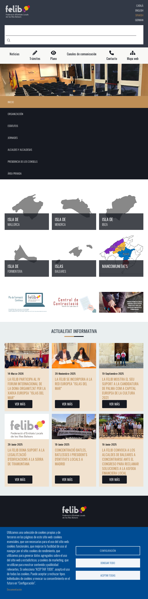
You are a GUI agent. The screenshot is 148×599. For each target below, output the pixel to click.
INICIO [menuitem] (11, 102)
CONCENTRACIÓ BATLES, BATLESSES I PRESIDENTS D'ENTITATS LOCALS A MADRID (71, 456)
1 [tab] (74, 91)
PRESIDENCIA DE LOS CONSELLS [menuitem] (22, 161)
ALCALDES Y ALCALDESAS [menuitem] (20, 149)
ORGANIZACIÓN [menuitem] (15, 114)
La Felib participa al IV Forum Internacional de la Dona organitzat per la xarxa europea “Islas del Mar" (27, 388)
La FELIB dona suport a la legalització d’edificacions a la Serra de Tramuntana (26, 456)
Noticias (14, 54)
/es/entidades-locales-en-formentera (27, 255)
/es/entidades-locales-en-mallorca (27, 208)
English (139, 10)
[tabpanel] (74, 80)
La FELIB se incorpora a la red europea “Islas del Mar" (73, 384)
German (139, 20)
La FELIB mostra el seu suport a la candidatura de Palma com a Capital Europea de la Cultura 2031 (120, 388)
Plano (53, 59)
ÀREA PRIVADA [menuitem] (15, 173)
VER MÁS (20, 404)
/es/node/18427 (121, 255)
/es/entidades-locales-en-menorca (74, 208)
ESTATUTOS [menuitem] (13, 126)
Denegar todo (108, 563)
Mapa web (132, 59)
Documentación (14, 589)
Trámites (34, 59)
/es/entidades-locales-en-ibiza (121, 208)
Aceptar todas (107, 575)
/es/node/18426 (74, 255)
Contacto (111, 59)
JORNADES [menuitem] (13, 138)
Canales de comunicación (81, 54)
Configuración (108, 550)
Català (139, 5)
